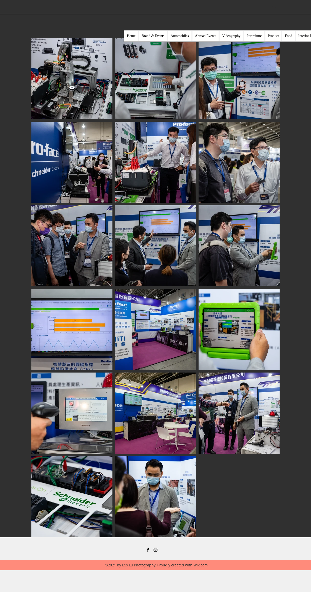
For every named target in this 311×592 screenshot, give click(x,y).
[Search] (274, 8)
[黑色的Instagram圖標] (155, 549)
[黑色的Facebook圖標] (147, 549)
